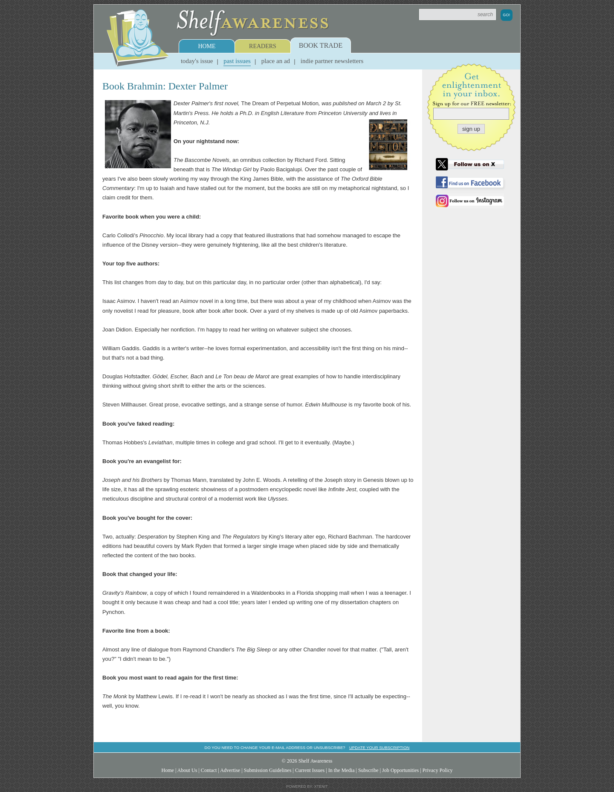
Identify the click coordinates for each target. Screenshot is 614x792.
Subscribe (368, 770)
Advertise (230, 770)
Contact (209, 770)
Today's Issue (197, 61)
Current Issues (309, 770)
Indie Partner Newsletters (332, 61)
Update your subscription (379, 747)
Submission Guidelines (268, 770)
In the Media (341, 770)
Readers (262, 46)
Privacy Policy (438, 770)
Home (206, 46)
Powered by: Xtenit (307, 786)
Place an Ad (275, 61)
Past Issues (237, 61)
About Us (187, 770)
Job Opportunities (400, 770)
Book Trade (320, 45)
